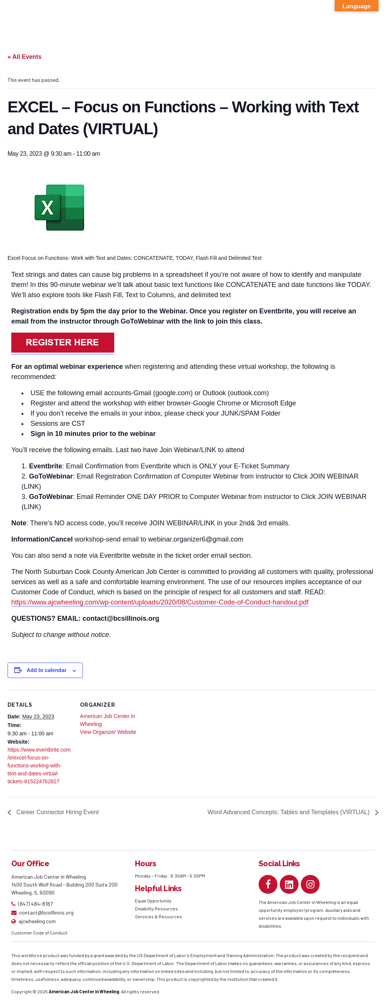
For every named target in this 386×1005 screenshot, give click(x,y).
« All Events (24, 57)
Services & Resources (158, 916)
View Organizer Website (108, 732)
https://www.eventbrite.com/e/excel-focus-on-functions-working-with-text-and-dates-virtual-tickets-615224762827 (39, 765)
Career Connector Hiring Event (57, 812)
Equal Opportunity (153, 900)
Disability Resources (156, 908)
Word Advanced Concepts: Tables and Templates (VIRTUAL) (289, 812)
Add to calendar (47, 670)
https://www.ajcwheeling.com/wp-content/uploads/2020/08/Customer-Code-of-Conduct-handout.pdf (159, 602)
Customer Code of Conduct (39, 932)
